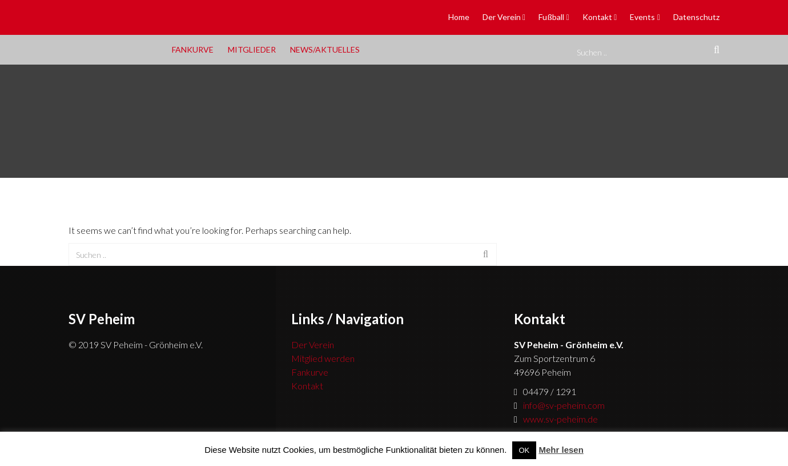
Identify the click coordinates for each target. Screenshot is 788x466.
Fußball (551, 17)
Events (642, 17)
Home (458, 17)
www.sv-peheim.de (560, 418)
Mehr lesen (560, 450)
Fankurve (193, 49)
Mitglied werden (323, 358)
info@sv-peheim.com (564, 405)
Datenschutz (696, 17)
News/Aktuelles (325, 49)
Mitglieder (252, 49)
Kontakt (597, 17)
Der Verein (502, 17)
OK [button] (524, 450)
